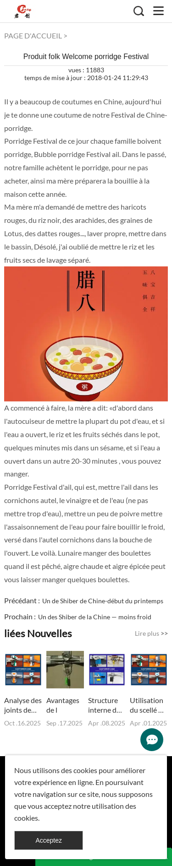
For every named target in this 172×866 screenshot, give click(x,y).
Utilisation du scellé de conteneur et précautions (148, 705)
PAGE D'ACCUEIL (33, 35)
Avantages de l (62, 705)
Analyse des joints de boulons (23, 705)
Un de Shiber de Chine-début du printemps (102, 601)
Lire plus (151, 633)
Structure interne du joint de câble (104, 705)
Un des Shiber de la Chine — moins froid (94, 617)
